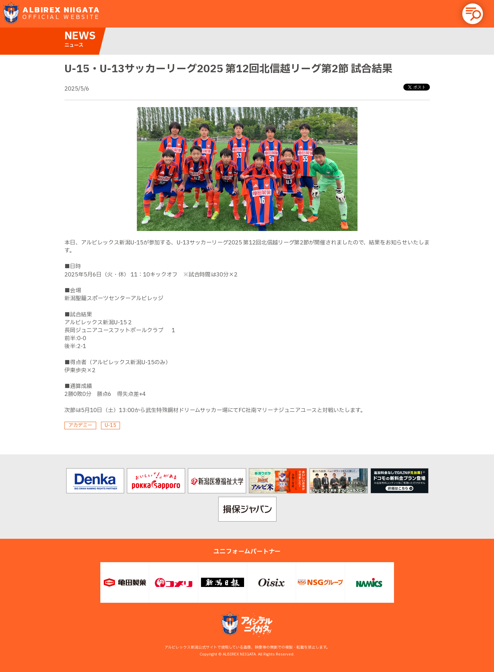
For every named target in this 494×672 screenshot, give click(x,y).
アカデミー (80, 425)
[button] (472, 13)
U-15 (110, 425)
